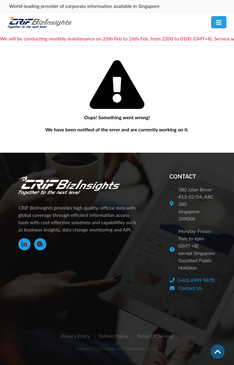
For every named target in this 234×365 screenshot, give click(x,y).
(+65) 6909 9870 (196, 280)
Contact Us (190, 288)
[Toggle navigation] (218, 22)
